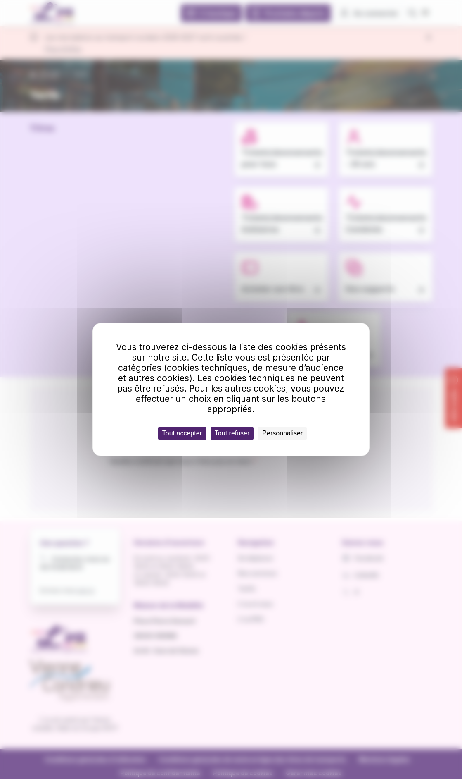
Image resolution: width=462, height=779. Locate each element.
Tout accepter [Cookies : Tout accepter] (182, 433)
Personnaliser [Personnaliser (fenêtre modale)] (282, 433)
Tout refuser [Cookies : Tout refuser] (232, 433)
